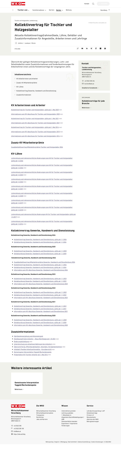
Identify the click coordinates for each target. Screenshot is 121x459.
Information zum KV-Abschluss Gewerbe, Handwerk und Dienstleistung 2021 (41, 314)
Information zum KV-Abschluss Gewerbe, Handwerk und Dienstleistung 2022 (41, 301)
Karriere (51, 10)
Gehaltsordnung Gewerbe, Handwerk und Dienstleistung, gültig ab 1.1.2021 (40, 312)
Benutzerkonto (91, 432)
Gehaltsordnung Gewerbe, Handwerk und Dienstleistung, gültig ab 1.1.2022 (40, 298)
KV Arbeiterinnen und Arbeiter (27, 82)
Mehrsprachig (49, 456)
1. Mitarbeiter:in (66, 430)
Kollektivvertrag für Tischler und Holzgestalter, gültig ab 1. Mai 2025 (35, 113)
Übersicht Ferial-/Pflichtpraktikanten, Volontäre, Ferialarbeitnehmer (38, 350)
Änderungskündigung (21, 345)
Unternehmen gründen (69, 426)
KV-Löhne (19, 90)
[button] (105, 10)
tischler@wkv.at (88, 87)
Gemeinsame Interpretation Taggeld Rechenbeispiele (32, 355)
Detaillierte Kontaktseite (90, 91)
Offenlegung (63, 456)
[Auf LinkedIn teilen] (86, 51)
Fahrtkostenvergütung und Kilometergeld (28, 339)
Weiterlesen (87, 126)
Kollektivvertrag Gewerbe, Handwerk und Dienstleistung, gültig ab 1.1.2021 (40, 309)
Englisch (56, 456)
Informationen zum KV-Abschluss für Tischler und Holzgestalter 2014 (35, 139)
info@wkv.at (16, 446)
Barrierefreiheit (72, 456)
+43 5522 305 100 (17, 443)
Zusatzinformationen (23, 98)
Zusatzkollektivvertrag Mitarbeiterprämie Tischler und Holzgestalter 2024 (37, 150)
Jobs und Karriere (41, 434)
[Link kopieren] (77, 51)
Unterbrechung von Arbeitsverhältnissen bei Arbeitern (33, 347)
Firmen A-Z (90, 430)
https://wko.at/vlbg (18, 449)
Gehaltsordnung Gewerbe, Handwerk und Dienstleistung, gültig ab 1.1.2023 (40, 284)
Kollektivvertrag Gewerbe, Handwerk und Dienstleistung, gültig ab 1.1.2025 (40, 254)
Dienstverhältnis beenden (69, 436)
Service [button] (60, 10)
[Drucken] (105, 51)
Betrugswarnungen (93, 436)
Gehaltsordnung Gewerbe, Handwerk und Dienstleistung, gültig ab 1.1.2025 (40, 257)
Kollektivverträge (92, 428)
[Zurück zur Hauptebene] (12, 10)
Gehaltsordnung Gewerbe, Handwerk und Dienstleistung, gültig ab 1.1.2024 (40, 270)
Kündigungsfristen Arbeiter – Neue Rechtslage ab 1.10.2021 (35, 342)
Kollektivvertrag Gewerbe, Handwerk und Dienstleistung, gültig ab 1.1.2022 (40, 295)
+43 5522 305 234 (88, 84)
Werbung (68, 10)
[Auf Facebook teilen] (96, 51)
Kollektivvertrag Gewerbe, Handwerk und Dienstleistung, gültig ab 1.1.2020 (40, 323)
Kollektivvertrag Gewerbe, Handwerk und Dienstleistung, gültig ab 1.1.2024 (40, 268)
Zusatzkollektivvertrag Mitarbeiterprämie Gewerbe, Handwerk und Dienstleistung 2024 (44, 265)
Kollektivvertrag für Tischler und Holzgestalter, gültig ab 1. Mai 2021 (35, 121)
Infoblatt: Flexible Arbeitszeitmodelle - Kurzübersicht (33, 352)
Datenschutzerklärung (84, 456)
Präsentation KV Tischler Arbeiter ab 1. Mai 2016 (31, 358)
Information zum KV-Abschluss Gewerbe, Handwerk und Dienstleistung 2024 (41, 273)
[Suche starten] (93, 4)
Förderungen (66, 440)
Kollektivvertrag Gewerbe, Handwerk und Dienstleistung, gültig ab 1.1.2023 (40, 282)
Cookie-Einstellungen (97, 456)
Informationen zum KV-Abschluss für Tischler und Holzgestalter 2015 (35, 135)
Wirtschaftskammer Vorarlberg (46, 426)
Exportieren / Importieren (69, 438)
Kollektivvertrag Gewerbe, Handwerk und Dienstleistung (36, 94)
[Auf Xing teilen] (91, 51)
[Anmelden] (103, 4)
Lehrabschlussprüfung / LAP (96, 426)
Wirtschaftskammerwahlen (44, 428)
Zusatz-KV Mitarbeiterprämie (26, 86)
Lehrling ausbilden (67, 428)
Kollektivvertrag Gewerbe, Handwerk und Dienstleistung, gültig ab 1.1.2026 (40, 243)
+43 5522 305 (16, 440)
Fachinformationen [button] (40, 10)
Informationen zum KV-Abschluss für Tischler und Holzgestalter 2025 (35, 117)
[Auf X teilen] (100, 51)
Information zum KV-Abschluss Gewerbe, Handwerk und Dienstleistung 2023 (41, 287)
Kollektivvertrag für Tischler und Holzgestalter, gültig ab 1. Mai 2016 (35, 130)
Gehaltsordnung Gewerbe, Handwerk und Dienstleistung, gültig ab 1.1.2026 (40, 245)
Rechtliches (40, 432)
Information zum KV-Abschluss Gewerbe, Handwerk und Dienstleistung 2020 (41, 328)
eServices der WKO (92, 434)
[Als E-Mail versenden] (82, 51)
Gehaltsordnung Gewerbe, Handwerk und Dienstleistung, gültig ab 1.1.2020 (40, 326)
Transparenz (40, 430)
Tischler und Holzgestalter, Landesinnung (24, 10)
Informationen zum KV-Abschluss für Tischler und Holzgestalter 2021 (35, 126)
